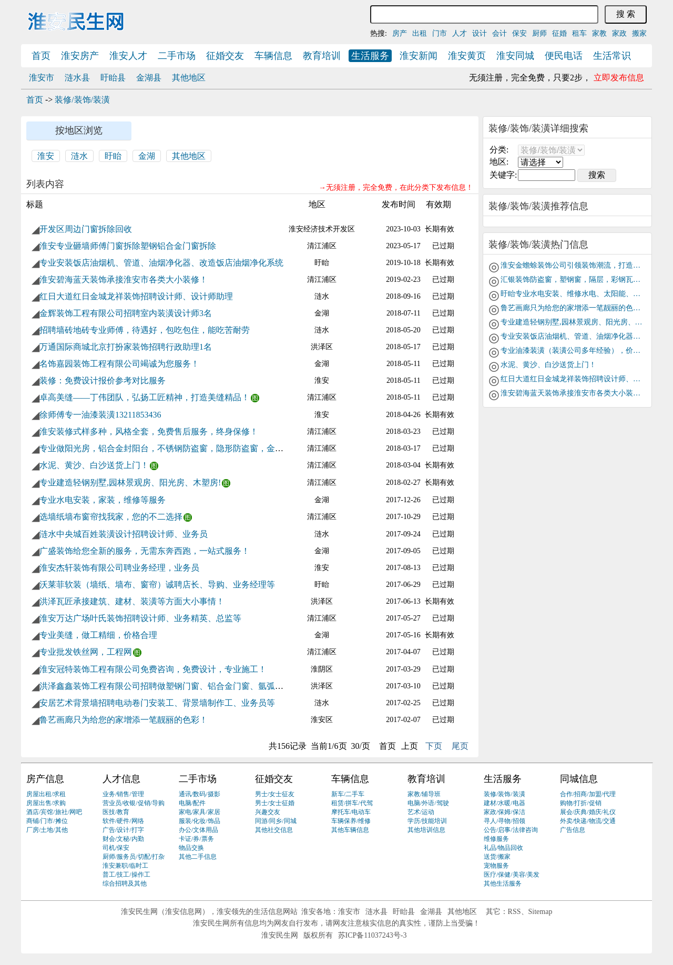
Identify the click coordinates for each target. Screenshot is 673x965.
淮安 (45, 155)
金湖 (146, 155)
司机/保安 (116, 847)
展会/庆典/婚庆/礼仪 (588, 812)
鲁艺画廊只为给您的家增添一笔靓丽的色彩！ (123, 719)
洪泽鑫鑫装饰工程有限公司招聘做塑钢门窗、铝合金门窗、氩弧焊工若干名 (178, 686)
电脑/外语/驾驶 (428, 803)
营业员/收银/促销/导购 (134, 803)
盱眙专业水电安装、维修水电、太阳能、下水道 (572, 294)
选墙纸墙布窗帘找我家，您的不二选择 (110, 516)
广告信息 (572, 830)
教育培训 (322, 55)
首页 (41, 55)
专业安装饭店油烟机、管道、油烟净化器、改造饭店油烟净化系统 (161, 262)
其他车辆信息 (350, 830)
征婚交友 (225, 55)
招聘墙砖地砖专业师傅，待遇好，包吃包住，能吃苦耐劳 (144, 330)
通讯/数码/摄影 (199, 794)
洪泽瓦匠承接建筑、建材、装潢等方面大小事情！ (132, 601)
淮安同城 (515, 55)
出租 (419, 33)
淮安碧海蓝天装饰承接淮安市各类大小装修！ (123, 279)
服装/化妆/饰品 (199, 821)
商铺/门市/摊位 (47, 821)
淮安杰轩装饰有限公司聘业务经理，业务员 (119, 567)
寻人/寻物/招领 (504, 821)
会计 (499, 33)
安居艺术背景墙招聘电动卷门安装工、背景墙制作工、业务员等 (157, 702)
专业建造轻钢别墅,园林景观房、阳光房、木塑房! (130, 482)
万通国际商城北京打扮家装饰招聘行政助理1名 (125, 346)
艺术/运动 (420, 812)
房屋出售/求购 (46, 803)
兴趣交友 (267, 812)
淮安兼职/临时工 (125, 865)
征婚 (559, 33)
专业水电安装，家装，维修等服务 (102, 499)
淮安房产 (80, 55)
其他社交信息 (274, 830)
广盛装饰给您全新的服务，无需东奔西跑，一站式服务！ (144, 550)
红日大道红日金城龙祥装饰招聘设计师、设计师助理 (136, 296)
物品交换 (191, 847)
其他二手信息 (198, 856)
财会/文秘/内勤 (123, 838)
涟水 (79, 155)
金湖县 (148, 77)
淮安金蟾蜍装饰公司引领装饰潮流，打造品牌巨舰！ (572, 265)
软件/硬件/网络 (123, 821)
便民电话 (564, 55)
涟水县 (77, 77)
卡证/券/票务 (196, 838)
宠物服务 (496, 865)
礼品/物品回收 (503, 847)
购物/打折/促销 (580, 803)
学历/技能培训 (427, 821)
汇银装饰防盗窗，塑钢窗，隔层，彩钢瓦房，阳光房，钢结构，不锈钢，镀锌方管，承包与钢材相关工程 (572, 279)
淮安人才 (128, 55)
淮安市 (41, 77)
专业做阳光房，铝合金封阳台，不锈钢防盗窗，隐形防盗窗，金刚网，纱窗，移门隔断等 (203, 448)
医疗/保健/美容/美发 (511, 874)
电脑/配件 (192, 803)
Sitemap (540, 912)
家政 (619, 33)
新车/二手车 (347, 794)
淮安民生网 (139, 912)
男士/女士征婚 (274, 803)
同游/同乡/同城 (276, 821)
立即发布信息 (619, 77)
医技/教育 (116, 812)
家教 (599, 33)
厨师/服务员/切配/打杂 (134, 856)
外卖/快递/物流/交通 (588, 821)
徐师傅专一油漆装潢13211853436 (100, 414)
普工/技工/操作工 (126, 874)
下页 (433, 745)
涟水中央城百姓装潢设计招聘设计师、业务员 (123, 534)
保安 (519, 33)
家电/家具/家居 (199, 812)
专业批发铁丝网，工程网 (85, 651)
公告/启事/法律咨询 (511, 830)
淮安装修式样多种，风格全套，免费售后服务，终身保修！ (148, 431)
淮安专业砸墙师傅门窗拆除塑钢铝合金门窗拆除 (127, 245)
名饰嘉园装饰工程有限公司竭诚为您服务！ (119, 363)
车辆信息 (273, 55)
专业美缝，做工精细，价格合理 (98, 635)
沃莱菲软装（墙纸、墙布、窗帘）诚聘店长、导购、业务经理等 (157, 584)
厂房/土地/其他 (47, 830)
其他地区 (189, 77)
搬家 (639, 33)
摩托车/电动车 (351, 812)
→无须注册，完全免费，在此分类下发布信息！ (396, 187)
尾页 (460, 745)
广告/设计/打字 (123, 830)
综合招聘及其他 (125, 883)
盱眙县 (113, 77)
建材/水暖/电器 (504, 803)
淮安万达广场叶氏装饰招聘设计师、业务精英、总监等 (140, 618)
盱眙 (113, 155)
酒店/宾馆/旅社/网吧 (54, 812)
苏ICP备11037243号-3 (372, 935)
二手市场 (177, 55)
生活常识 (612, 55)
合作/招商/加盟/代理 (588, 794)
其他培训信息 (426, 830)
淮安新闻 (418, 55)
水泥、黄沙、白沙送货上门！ (94, 465)
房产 (399, 33)
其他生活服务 (503, 883)
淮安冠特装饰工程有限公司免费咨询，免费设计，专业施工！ (153, 669)
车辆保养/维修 (351, 821)
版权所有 (318, 935)
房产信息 (45, 779)
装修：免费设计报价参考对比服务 (102, 380)
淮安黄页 (467, 55)
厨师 (539, 33)
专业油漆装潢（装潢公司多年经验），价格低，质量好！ (572, 350)
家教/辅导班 (424, 794)
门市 (439, 33)
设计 (479, 33)
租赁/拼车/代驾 (352, 803)
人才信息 (121, 779)
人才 (459, 33)
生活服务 (370, 55)
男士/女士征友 (274, 794)
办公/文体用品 (198, 830)
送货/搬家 (497, 856)
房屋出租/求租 (46, 794)
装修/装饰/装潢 (82, 99)
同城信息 (579, 779)
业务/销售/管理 (123, 794)
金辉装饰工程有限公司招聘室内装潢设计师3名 (125, 313)
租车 (579, 33)
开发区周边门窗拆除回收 (85, 229)
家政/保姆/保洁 (504, 812)
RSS (514, 912)
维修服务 (496, 838)
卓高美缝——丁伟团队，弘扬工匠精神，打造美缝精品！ (144, 397)
